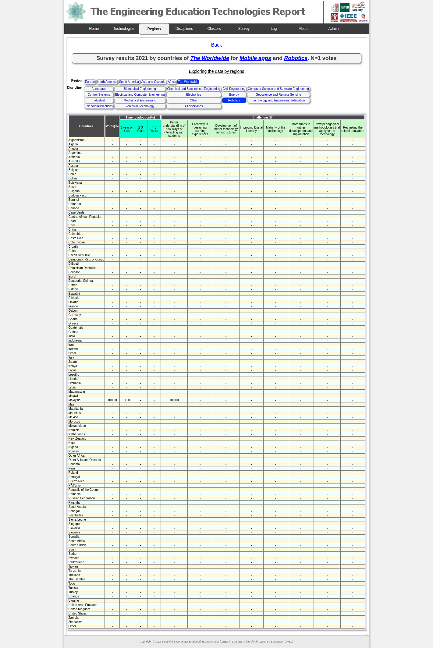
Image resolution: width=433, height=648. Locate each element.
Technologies (123, 29)
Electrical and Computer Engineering (140, 94)
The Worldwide (188, 81)
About (303, 29)
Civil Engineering (234, 88)
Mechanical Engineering (140, 100)
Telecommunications (99, 106)
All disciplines (194, 106)
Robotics (234, 100)
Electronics (193, 94)
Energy (234, 94)
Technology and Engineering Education (278, 100)
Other (193, 100)
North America (106, 81)
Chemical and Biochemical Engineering (193, 88)
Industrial (99, 100)
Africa (172, 81)
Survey (244, 29)
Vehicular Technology (140, 106)
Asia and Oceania (153, 81)
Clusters (214, 29)
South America (129, 81)
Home (94, 29)
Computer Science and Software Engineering (278, 88)
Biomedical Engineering (140, 88)
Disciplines (184, 29)
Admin (333, 29)
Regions (154, 29)
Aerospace (98, 88)
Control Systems (99, 94)
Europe (90, 81)
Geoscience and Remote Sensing (278, 94)
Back (216, 45)
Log (274, 29)
